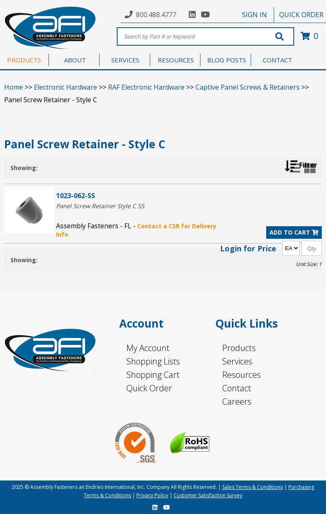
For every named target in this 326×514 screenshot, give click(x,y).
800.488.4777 (156, 14)
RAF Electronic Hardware (146, 87)
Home (13, 87)
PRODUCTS (24, 60)
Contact (236, 388)
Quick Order (149, 388)
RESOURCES (176, 60)
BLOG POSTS (226, 60)
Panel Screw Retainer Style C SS (100, 206)
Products (239, 348)
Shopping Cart (153, 374)
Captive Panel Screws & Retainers (247, 87)
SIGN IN (254, 14)
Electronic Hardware (65, 87)
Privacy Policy (152, 495)
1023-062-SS (75, 195)
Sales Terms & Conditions (252, 487)
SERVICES (125, 60)
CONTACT (277, 60)
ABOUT (75, 60)
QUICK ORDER (301, 14)
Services (237, 361)
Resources (241, 374)
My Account (147, 348)
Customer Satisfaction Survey (208, 495)
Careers (237, 401)
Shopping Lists (153, 361)
